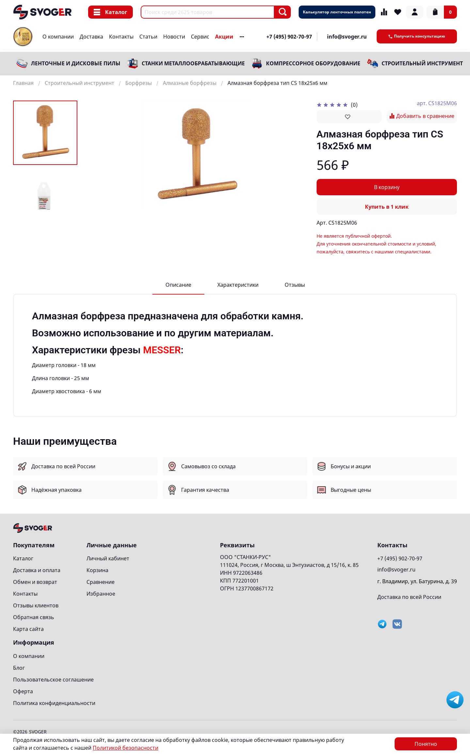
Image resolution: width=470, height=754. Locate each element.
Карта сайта (28, 629)
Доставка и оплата (36, 570)
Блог (19, 667)
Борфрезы (138, 83)
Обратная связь (33, 617)
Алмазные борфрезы (189, 83)
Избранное (100, 593)
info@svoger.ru (347, 36)
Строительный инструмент (422, 63)
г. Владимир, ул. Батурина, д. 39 (417, 581)
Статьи (148, 36)
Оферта (23, 691)
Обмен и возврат (35, 582)
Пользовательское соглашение (53, 679)
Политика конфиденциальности (54, 703)
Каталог (110, 12)
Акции (224, 36)
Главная (23, 83)
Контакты (121, 36)
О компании (58, 36)
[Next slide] (45, 201)
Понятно (426, 743)
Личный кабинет (107, 558)
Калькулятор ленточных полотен (337, 12)
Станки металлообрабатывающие (193, 63)
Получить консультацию (416, 36)
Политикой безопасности (125, 747)
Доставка (91, 36)
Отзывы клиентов (35, 605)
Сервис (200, 36)
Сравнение (100, 582)
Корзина (97, 570)
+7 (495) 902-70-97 (289, 36)
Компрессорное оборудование (313, 63)
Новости (174, 36)
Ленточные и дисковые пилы (75, 63)
